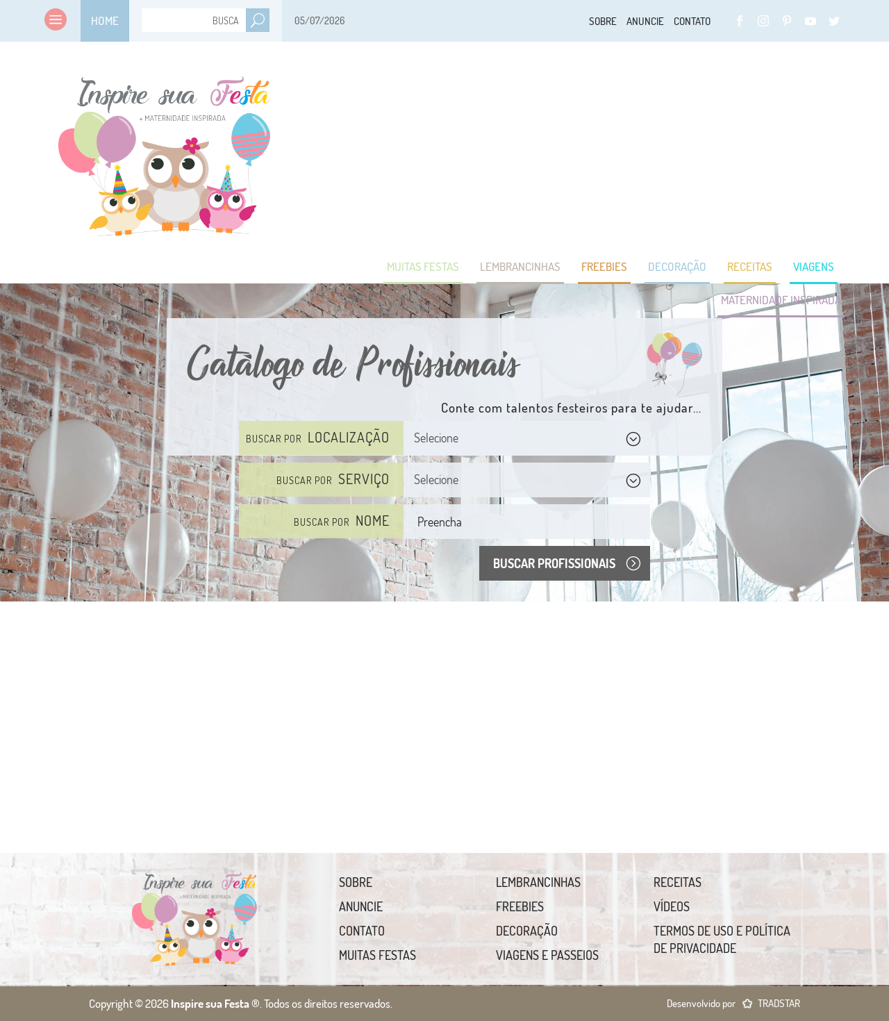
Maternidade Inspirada (781, 299)
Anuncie (645, 21)
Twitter (834, 21)
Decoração (677, 266)
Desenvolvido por (733, 1003)
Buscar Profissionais (554, 563)
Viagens (813, 266)
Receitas (749, 266)
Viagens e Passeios (547, 955)
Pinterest (786, 21)
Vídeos (672, 906)
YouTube (810, 21)
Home (105, 20)
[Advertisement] (592, 180)
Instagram (763, 21)
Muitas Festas (423, 266)
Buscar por (318, 437)
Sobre (603, 21)
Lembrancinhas (520, 266)
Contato (692, 21)
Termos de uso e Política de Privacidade (722, 939)
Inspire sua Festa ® (164, 149)
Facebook (739, 21)
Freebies (604, 266)
